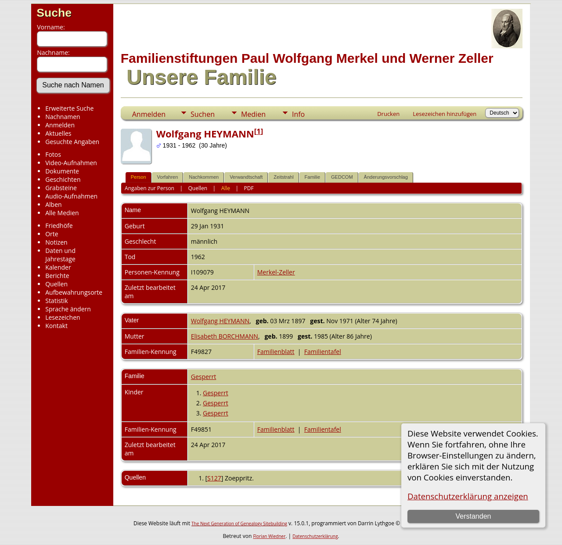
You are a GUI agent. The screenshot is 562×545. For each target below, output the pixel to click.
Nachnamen (62, 116)
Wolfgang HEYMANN (220, 321)
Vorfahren (167, 177)
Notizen (56, 242)
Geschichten (62, 179)
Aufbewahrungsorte (73, 292)
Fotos (53, 154)
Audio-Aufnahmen (71, 196)
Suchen (203, 114)
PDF (249, 188)
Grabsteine (61, 188)
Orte (51, 234)
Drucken (388, 114)
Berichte (57, 275)
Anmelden (60, 125)
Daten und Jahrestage (60, 254)
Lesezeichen (62, 317)
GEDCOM (342, 177)
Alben (53, 204)
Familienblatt (276, 351)
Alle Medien (62, 213)
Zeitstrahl (283, 177)
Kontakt (56, 325)
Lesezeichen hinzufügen (444, 114)
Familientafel (322, 351)
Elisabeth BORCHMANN (224, 336)
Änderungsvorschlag (386, 177)
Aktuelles (58, 133)
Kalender (58, 267)
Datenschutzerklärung (315, 536)
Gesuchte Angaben (72, 141)
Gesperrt (203, 376)
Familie (312, 177)
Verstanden (473, 516)
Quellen (56, 284)
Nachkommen (204, 177)
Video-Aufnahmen (71, 163)
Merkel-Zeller (276, 272)
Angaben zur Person (149, 188)
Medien (253, 114)
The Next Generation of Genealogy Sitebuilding (239, 523)
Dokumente (62, 171)
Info (298, 114)
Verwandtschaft (246, 177)
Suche (54, 12)
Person (138, 177)
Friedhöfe (59, 225)
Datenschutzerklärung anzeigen (467, 496)
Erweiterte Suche (69, 108)
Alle (225, 188)
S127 (214, 478)
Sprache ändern (68, 309)
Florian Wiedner (269, 536)
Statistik (56, 300)
